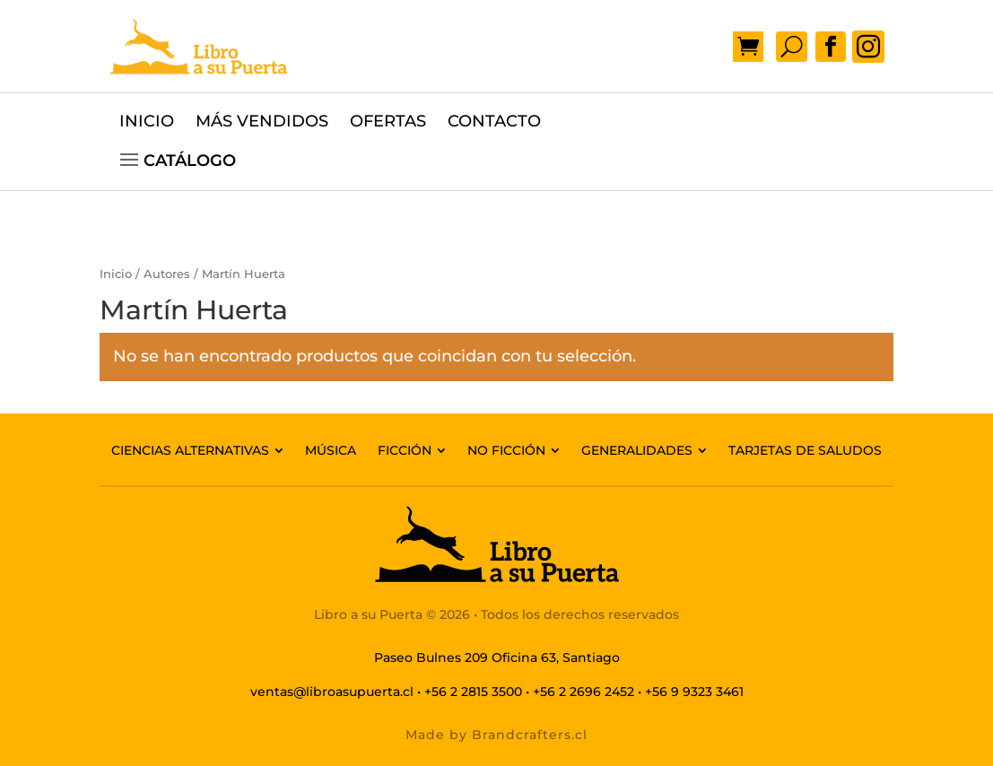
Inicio (116, 274)
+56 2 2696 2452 (583, 691)
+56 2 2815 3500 (473, 691)
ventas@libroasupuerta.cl (332, 691)
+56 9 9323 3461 (694, 691)
